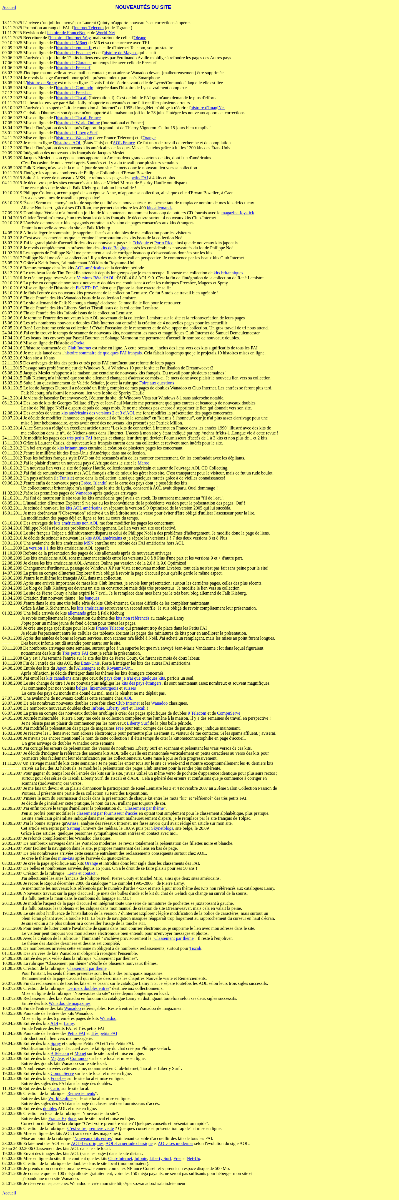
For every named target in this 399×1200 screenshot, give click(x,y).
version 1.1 (39, 548)
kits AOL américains (84, 508)
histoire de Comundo (74, 87)
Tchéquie (141, 242)
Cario (56, 1088)
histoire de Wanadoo (74, 137)
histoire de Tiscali (72, 97)
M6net (80, 1053)
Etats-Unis (90, 663)
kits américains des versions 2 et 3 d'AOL (98, 413)
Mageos (58, 1058)
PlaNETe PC (87, 287)
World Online (60, 1098)
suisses (130, 688)
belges (81, 688)
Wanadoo (83, 493)
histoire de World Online (78, 122)
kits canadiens (58, 678)
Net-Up (193, 1158)
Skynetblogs (162, 828)
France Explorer (62, 1118)
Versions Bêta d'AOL (96, 277)
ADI (54, 1023)
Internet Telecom (89, 27)
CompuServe (228, 713)
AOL (128, 698)
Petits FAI (76, 1033)
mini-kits (66, 858)
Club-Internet (120, 1158)
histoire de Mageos (120, 52)
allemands (77, 613)
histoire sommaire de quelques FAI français (103, 353)
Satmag (73, 828)
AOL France (124, 142)
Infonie (97, 708)
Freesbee (58, 1078)
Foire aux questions (156, 383)
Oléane (140, 37)
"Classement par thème (173, 938)
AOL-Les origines (87, 1143)
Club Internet (79, 348)
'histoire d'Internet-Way (70, 37)
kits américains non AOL (76, 523)
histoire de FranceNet (66, 32)
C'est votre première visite (90, 1128)
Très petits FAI (75, 653)
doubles (50, 1108)
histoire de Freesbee (74, 92)
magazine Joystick (238, 212)
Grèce (86, 483)
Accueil (9, 7)
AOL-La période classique (129, 1143)
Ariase (73, 823)
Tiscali (139, 708)
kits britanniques (228, 272)
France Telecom (110, 628)
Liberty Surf (117, 708)
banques (92, 598)
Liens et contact (81, 873)
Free (120, 728)
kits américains (90, 608)
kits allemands (159, 207)
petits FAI (139, 177)
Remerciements (81, 1093)
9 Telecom (197, 713)
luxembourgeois (104, 688)
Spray (56, 1043)
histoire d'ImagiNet (208, 107)
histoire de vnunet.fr (74, 47)
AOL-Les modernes (175, 1143)
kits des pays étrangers (142, 683)
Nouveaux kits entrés (93, 1138)
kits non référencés (132, 618)
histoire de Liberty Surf (77, 132)
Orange (148, 137)
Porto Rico (164, 242)
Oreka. (79, 343)
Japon (61, 668)
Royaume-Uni (119, 668)
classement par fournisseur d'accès (107, 813)
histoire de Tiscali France (78, 117)
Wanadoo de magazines (70, 1003)
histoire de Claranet (73, 62)
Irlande (99, 483)
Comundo (78, 1058)
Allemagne (86, 668)
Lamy (69, 1023)
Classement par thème (144, 808)
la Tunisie (64, 478)
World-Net (105, 32)
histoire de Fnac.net (73, 52)
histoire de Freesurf (73, 67)
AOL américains (89, 267)
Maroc (143, 463)
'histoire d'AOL (67, 142)
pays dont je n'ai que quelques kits (134, 678)
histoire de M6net (71, 42)
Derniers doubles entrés (88, 988)
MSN (89, 543)
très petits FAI (79, 438)
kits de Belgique (115, 247)
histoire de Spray (42, 82)
